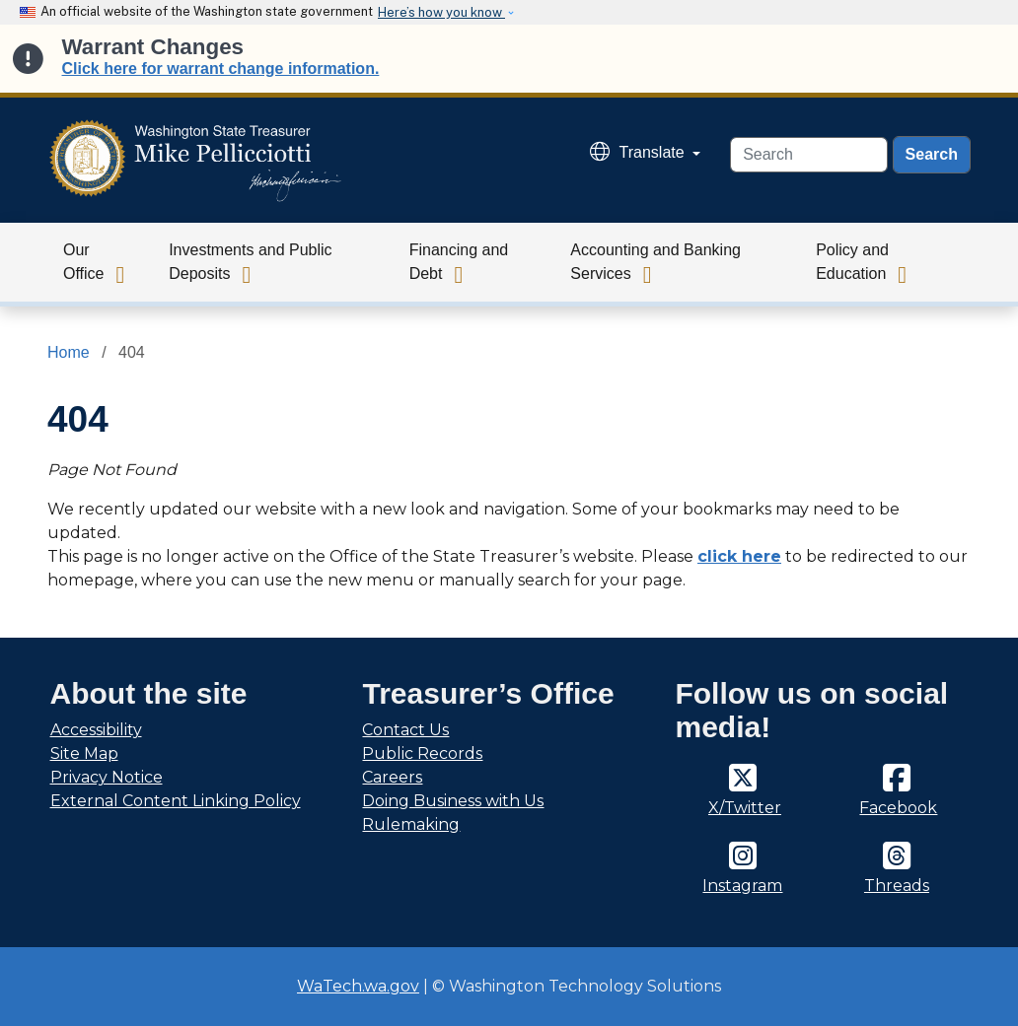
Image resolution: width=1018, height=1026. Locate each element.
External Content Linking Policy (175, 800)
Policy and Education (852, 261)
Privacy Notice (106, 777)
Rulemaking (411, 824)
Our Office (84, 261)
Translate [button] (640, 152)
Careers (392, 777)
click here (739, 556)
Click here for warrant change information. (221, 68)
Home (68, 352)
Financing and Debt (459, 261)
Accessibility (96, 729)
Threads (896, 885)
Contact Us (405, 729)
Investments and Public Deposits (250, 261)
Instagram (742, 885)
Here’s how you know (441, 12)
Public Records (422, 753)
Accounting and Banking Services (655, 261)
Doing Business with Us (453, 800)
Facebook (898, 807)
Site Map (84, 753)
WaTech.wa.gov (358, 986)
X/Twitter (744, 807)
